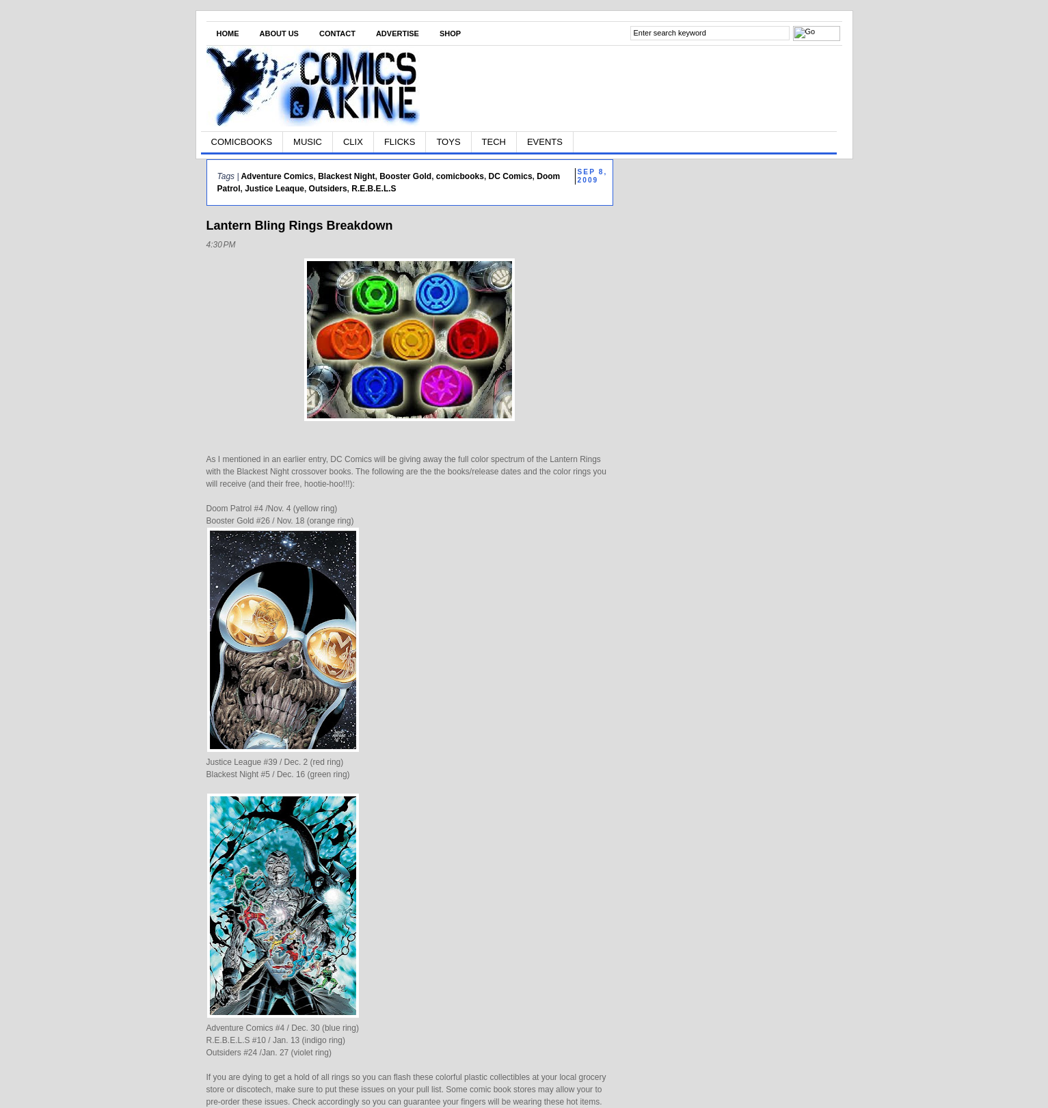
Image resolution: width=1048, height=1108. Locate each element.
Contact (337, 33)
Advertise (397, 33)
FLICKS (400, 142)
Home (228, 33)
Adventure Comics (277, 176)
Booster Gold (405, 176)
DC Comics (511, 176)
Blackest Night (346, 176)
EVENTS (545, 142)
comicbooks (460, 176)
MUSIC (307, 142)
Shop (450, 33)
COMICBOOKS (242, 142)
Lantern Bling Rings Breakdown (299, 225)
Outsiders (328, 188)
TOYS (448, 142)
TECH (494, 142)
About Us (279, 33)
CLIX (353, 142)
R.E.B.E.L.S (373, 188)
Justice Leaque (274, 188)
